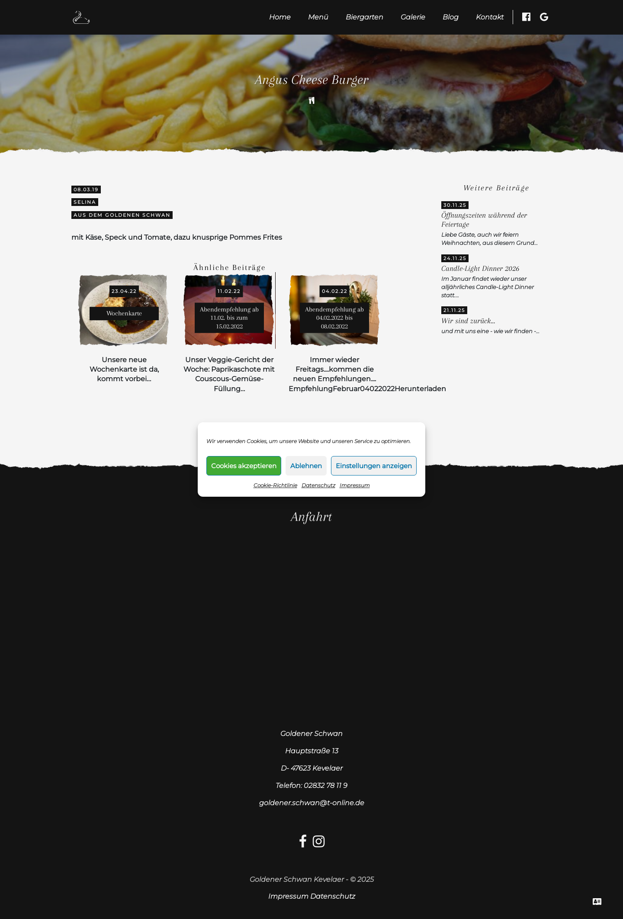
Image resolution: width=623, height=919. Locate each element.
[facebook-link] (303, 844)
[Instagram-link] (319, 844)
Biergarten (364, 17)
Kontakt (490, 17)
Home (280, 17)
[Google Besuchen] (544, 17)
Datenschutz (318, 485)
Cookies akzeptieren (243, 466)
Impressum (355, 485)
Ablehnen (306, 466)
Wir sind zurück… (468, 321)
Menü (318, 17)
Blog (451, 17)
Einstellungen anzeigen (374, 466)
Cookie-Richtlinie (275, 485)
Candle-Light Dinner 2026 (480, 268)
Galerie (413, 17)
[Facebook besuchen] (526, 17)
